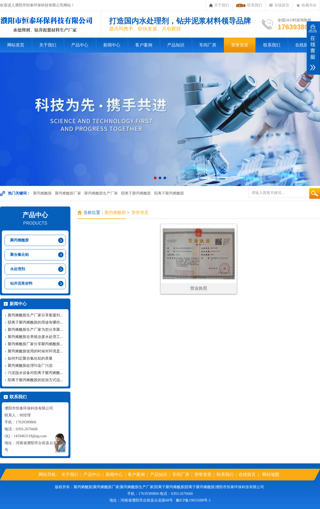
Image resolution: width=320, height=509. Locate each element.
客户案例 (143, 45)
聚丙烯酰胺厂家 (68, 193)
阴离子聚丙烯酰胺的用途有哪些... (35, 322)
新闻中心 (111, 45)
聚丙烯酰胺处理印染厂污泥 (30, 366)
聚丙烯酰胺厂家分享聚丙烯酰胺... (35, 344)
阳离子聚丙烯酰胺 (169, 193)
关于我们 (219, 5)
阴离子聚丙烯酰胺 (136, 193)
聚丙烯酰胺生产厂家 (101, 193)
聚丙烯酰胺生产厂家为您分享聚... (35, 330)
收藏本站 (306, 5)
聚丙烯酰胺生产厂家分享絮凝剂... (35, 315)
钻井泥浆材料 (21, 283)
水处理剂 (17, 269)
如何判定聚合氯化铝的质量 (30, 358)
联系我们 (249, 5)
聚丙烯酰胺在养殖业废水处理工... (35, 337)
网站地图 (270, 474)
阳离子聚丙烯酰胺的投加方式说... (35, 380)
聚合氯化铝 (19, 255)
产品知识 (175, 45)
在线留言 (279, 5)
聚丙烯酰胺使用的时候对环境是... (35, 351)
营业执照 (198, 288)
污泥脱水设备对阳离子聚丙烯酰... (35, 373)
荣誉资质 (239, 45)
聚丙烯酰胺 (42, 193)
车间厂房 (207, 45)
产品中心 (79, 45)
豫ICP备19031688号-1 (193, 500)
